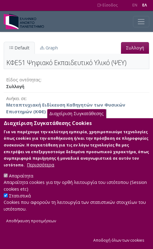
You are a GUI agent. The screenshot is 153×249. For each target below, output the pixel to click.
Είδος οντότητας (23, 80)
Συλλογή (135, 48)
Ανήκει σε (16, 98)
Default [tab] (19, 48)
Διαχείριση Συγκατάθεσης (76, 119)
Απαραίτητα (21, 181)
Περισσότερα (40, 170)
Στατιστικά (20, 201)
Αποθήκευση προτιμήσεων (31, 226)
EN (134, 5)
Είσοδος (108, 5)
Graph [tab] (49, 48)
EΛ (144, 5)
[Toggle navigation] (141, 21)
